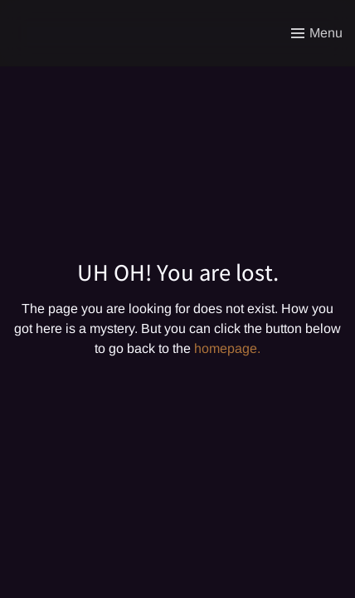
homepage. (227, 348)
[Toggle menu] (317, 33)
